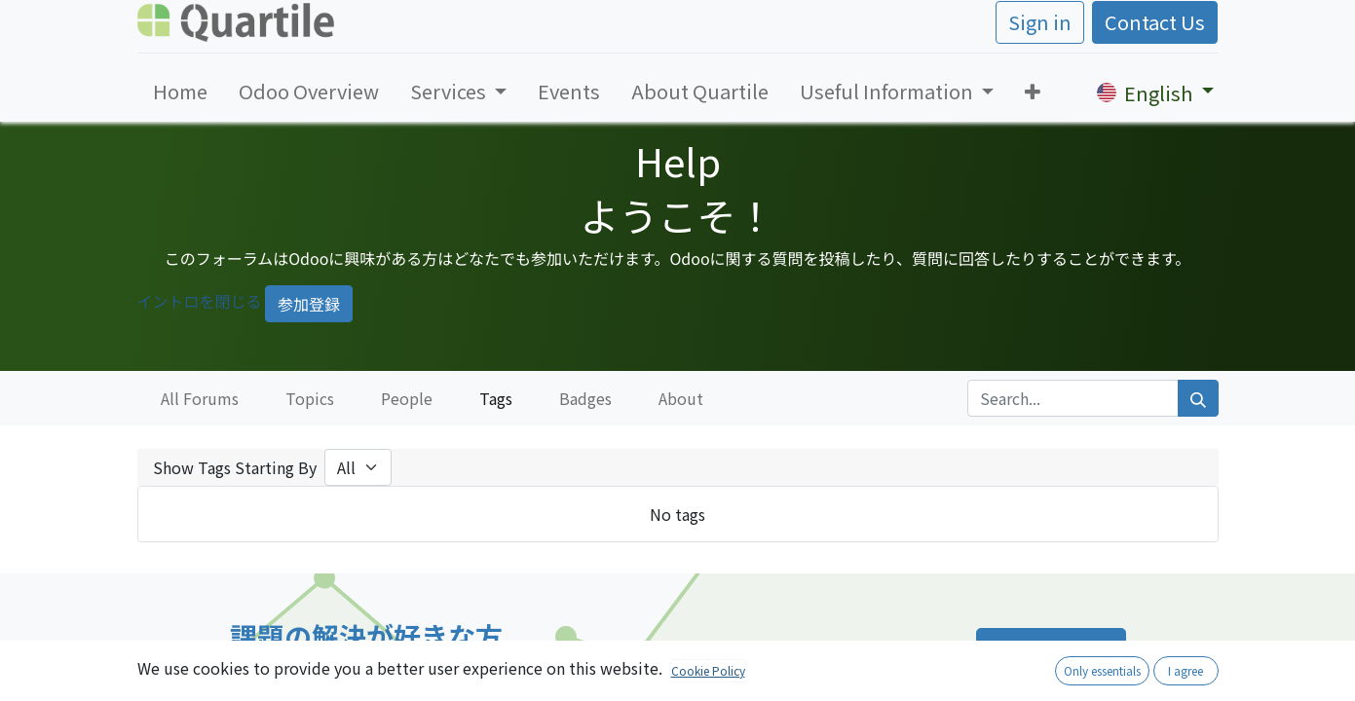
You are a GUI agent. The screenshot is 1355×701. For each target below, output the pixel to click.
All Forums (200, 398)
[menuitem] (180, 91)
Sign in (1040, 22)
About (681, 398)
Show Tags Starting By (235, 467)
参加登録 (309, 303)
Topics (309, 398)
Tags (495, 398)
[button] (1032, 91)
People (407, 398)
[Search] (1198, 398)
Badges (585, 398)
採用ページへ (1051, 651)
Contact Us (1155, 22)
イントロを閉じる (199, 301)
